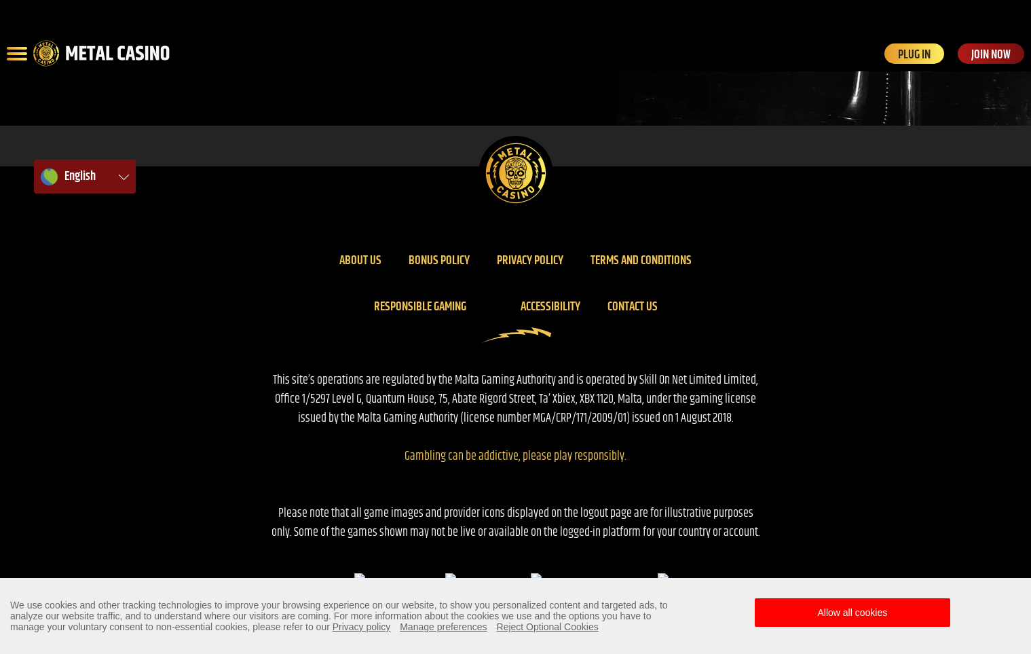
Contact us (632, 306)
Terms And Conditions (641, 260)
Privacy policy (530, 260)
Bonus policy (439, 260)
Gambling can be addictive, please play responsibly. (515, 456)
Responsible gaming (420, 306)
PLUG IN (914, 55)
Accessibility (550, 306)
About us (360, 260)
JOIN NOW (991, 55)
